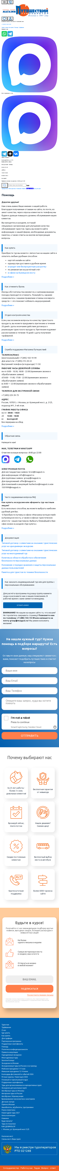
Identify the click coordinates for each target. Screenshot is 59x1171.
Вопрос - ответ (48, 1168)
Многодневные (13, 188)
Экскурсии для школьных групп (14, 1088)
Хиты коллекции (8, 1115)
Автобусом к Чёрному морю (12, 1096)
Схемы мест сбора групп (11, 1139)
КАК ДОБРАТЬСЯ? (8, 1126)
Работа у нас (27, 1168)
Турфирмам (21, 27)
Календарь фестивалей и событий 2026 (17, 1074)
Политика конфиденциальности (15, 1049)
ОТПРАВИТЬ (29, 735)
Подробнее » (8, 277)
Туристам (5, 1025)
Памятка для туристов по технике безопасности (25, 572)
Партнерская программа (11, 1041)
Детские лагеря (8, 1102)
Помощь (16, 27)
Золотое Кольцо (8, 1060)
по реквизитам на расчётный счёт (24, 269)
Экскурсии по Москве (10, 1063)
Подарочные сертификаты (12, 1044)
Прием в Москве (8, 1104)
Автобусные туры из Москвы (13, 1091)
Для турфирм (7, 1038)
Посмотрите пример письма (40, 995)
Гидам (37, 1168)
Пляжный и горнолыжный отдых (15, 1080)
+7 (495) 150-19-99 (6, 24)
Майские (24, 188)
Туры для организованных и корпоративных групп (22, 1085)
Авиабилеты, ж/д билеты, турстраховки (18, 1107)
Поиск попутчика (8, 1110)
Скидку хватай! (30, 188)
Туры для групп (37, 188)
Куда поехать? (7, 1121)
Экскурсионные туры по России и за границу (19, 1066)
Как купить (6, 1036)
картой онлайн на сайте (19, 260)
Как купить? (11, 27)
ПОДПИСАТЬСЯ (29, 989)
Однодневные (5, 188)
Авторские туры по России (12, 1093)
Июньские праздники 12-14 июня (15, 1071)
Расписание (19, 188)
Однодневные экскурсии (12, 1055)
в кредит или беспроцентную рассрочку (27, 266)
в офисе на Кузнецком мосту (21, 273)
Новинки (5, 1118)
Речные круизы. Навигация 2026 (15, 1077)
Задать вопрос (5, 27)
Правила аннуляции (10, 1052)
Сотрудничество (11, 1168)
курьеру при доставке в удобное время (27, 263)
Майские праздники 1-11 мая (13, 1069)
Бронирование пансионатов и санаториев (18, 1099)
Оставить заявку (23, 605)
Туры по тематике (9, 1124)
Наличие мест (7, 1136)
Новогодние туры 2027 (11, 1113)
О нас (4, 1030)
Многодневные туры (10, 1058)
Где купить (6, 1033)
